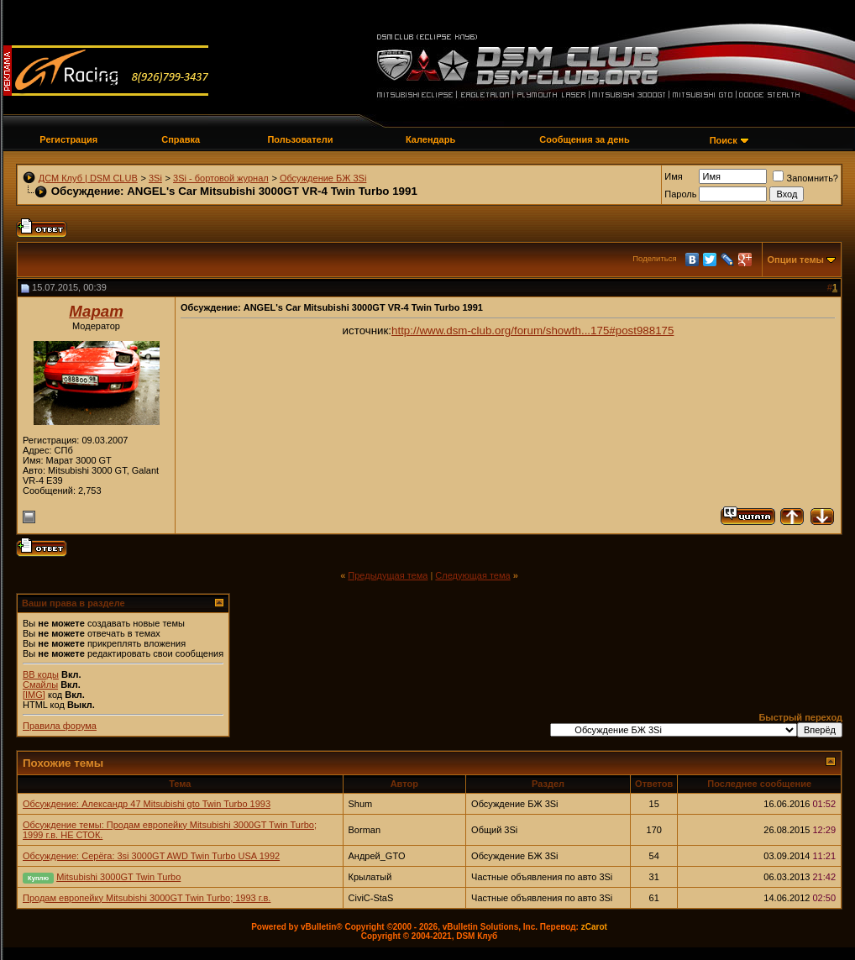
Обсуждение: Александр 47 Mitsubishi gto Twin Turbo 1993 (146, 804)
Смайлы (40, 684)
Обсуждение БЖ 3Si (323, 178)
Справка (180, 139)
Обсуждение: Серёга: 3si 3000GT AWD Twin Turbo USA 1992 (151, 856)
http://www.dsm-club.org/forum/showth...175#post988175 (532, 330)
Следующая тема (472, 575)
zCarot (594, 926)
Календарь (430, 139)
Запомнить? (805, 178)
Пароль (680, 194)
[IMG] (34, 695)
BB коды (41, 674)
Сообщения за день (584, 139)
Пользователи (300, 139)
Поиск (723, 140)
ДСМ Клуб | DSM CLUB (88, 178)
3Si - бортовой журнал (221, 178)
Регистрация (68, 139)
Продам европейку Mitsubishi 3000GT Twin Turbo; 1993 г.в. (146, 898)
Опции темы (796, 259)
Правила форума (60, 726)
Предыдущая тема (388, 575)
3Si (155, 178)
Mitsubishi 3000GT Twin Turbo (118, 877)
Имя (673, 176)
